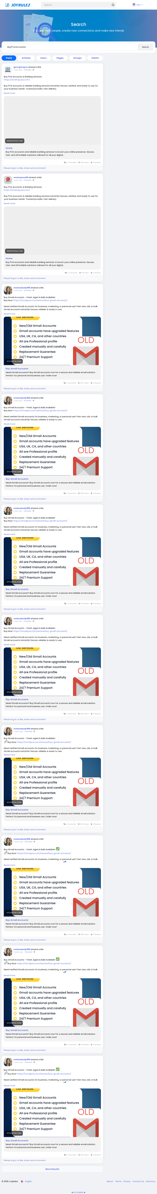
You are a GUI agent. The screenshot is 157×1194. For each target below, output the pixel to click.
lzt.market (78, 1192)
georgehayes (20, 67)
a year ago (17, 70)
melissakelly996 (21, 287)
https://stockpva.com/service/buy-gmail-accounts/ (40, 300)
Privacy (127, 1181)
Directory (150, 1181)
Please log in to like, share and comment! (25, 168)
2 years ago (18, 731)
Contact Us (138, 1181)
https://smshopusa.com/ (17, 79)
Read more (9, 93)
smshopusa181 (20, 177)
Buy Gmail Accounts (17, 368)
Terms (118, 1181)
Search (145, 47)
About (110, 1181)
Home (9, 148)
